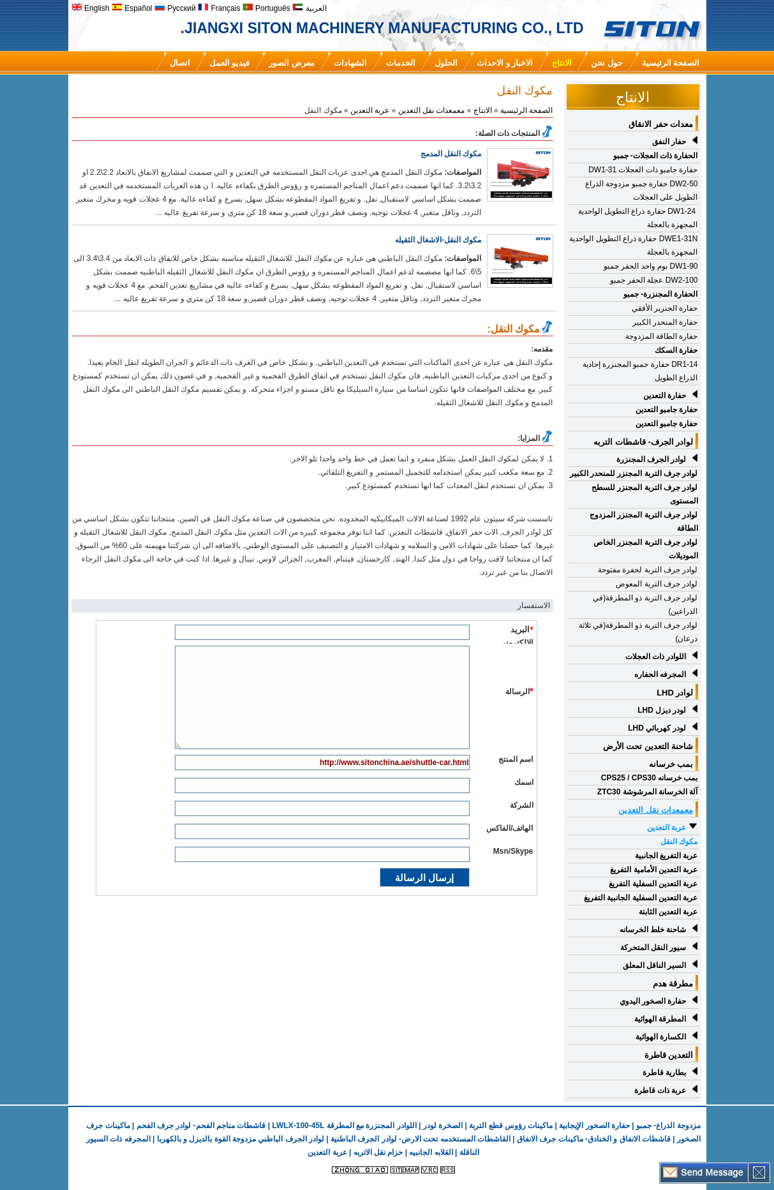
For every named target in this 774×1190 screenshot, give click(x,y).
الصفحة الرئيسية (671, 63)
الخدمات (400, 63)
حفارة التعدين (664, 395)
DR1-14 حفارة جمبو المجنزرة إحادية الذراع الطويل (640, 371)
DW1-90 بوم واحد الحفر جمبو (650, 266)
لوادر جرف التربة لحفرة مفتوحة (647, 569)
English (90, 8)
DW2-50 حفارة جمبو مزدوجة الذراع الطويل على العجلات (641, 190)
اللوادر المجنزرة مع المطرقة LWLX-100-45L (344, 1125)
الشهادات (350, 63)
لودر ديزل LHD (661, 710)
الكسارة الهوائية (661, 1036)
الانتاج (562, 63)
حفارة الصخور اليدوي (653, 1001)
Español (132, 8)
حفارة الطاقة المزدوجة (661, 336)
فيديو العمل (229, 63)
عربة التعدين (666, 827)
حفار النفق (669, 141)
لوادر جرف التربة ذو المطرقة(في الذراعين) (645, 604)
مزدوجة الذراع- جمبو (668, 1125)
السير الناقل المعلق (655, 965)
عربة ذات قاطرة (660, 1090)
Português (266, 8)
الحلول (446, 63)
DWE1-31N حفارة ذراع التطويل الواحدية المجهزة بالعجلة (633, 245)
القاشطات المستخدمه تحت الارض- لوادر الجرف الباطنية (420, 1138)
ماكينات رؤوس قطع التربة (511, 1125)
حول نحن (607, 63)
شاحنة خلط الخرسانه (653, 929)
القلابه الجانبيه (430, 1152)
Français (219, 8)
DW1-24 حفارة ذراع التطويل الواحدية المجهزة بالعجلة (638, 218)
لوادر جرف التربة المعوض (656, 583)
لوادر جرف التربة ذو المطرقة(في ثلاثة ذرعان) (638, 632)
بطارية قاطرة (664, 1072)
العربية (309, 8)
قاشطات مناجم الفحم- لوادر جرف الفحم (201, 1125)
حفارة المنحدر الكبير (665, 322)
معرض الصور (292, 63)
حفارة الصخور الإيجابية (594, 1125)
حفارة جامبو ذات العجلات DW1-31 (642, 169)
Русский (175, 8)
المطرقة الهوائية (660, 1019)
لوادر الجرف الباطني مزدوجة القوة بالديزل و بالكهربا (240, 1138)
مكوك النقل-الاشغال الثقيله (438, 239)
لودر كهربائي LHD (657, 728)
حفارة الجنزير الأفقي (665, 308)
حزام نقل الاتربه (377, 1152)
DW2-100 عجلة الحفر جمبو (654, 280)
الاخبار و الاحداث (505, 63)
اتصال (180, 63)
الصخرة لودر (443, 1125)
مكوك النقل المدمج (451, 153)
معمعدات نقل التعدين (431, 110)
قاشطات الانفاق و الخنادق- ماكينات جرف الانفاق (594, 1138)
